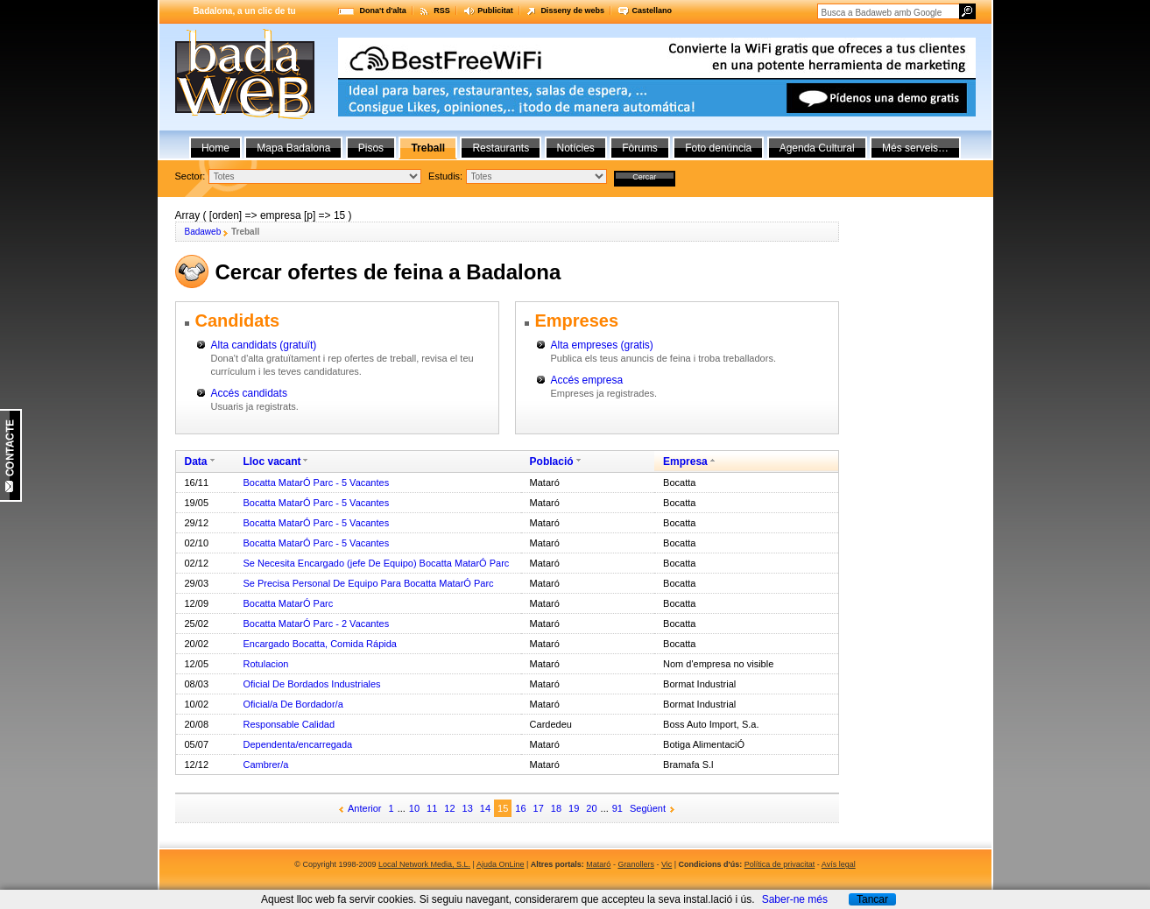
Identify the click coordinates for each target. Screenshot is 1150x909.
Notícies (576, 148)
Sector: (190, 176)
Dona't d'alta (383, 10)
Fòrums (640, 148)
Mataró (598, 864)
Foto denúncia (718, 148)
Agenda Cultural (817, 148)
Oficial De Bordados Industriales (311, 684)
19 (573, 808)
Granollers (635, 864)
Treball (428, 148)
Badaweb (203, 231)
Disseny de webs (572, 10)
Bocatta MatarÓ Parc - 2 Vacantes (316, 623)
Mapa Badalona (293, 148)
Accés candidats (249, 393)
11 (432, 808)
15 (502, 808)
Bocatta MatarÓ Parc (288, 603)
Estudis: (445, 176)
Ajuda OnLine (500, 864)
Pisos (371, 148)
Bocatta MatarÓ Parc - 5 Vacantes (316, 482)
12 (449, 808)
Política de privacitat (779, 864)
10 (414, 808)
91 (617, 808)
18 (556, 808)
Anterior (365, 808)
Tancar (872, 899)
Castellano (651, 10)
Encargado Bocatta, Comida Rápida (320, 643)
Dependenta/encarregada (297, 744)
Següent (648, 808)
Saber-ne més (795, 899)
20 (591, 808)
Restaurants (500, 148)
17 (538, 808)
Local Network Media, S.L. (424, 864)
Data (196, 461)
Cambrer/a (265, 764)
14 (485, 808)
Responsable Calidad (289, 724)
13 (467, 808)
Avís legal (839, 864)
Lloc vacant (271, 461)
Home (215, 148)
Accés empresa (587, 380)
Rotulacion (265, 664)
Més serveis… (915, 148)
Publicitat (495, 10)
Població (552, 461)
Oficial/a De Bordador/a (292, 704)
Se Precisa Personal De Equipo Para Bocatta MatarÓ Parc (368, 583)
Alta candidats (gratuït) (264, 345)
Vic (666, 864)
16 (520, 808)
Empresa (685, 461)
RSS (442, 10)
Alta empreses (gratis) (602, 345)
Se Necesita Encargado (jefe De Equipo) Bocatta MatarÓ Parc (376, 563)
